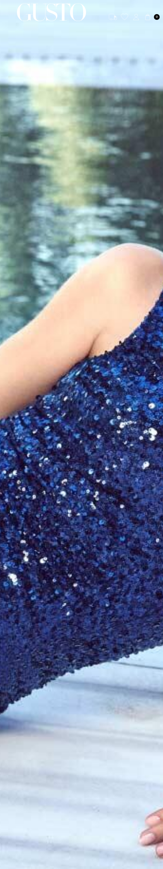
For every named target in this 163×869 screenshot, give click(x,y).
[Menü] (8, 12)
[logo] (51, 12)
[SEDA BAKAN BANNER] (81, 434)
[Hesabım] (136, 17)
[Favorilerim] (124, 17)
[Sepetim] (152, 17)
